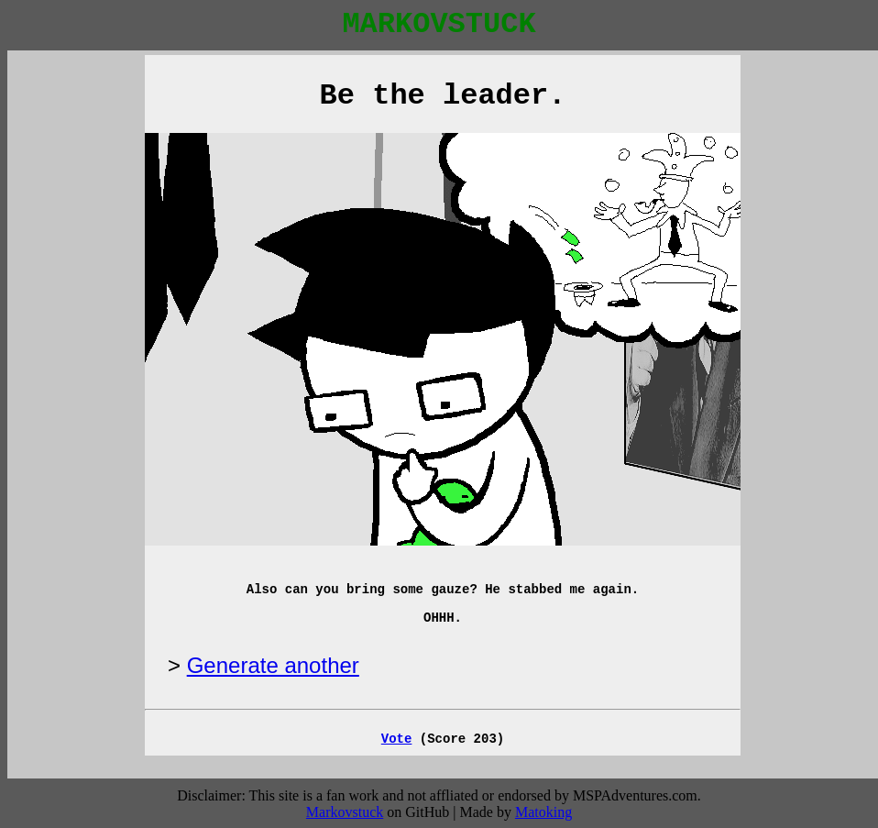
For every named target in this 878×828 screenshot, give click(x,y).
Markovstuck (344, 812)
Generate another (273, 665)
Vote (396, 739)
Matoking (543, 812)
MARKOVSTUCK (438, 24)
